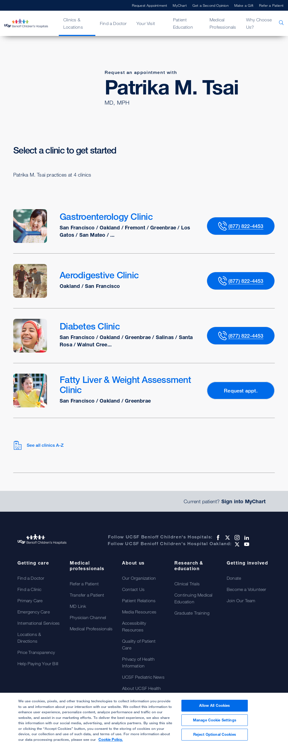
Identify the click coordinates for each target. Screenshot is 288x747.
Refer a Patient (271, 5)
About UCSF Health (141, 688)
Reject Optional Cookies (214, 734)
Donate (234, 578)
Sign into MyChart (243, 501)
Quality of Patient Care (139, 644)
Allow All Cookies (214, 705)
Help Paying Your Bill (37, 663)
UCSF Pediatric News (143, 677)
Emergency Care (33, 611)
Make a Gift (243, 5)
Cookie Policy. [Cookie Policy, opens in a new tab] (110, 739)
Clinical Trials (187, 583)
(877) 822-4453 (246, 226)
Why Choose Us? (259, 23)
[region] (144, 720)
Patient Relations (139, 600)
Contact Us (133, 589)
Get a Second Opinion (210, 5)
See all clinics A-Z (38, 445)
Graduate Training (192, 612)
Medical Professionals (223, 23)
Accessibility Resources (134, 626)
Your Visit (145, 23)
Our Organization (139, 578)
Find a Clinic (29, 589)
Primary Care (29, 600)
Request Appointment (149, 5)
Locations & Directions (29, 638)
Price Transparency (36, 652)
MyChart (179, 5)
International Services (38, 623)
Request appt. (241, 390)
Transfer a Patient (87, 594)
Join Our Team (241, 600)
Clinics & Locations (73, 23)
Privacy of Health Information (138, 662)
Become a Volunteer (246, 589)
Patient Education (183, 23)
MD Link (78, 606)
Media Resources (139, 611)
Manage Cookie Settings (214, 720)
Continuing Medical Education (193, 598)
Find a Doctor (113, 23)
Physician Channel (88, 617)
